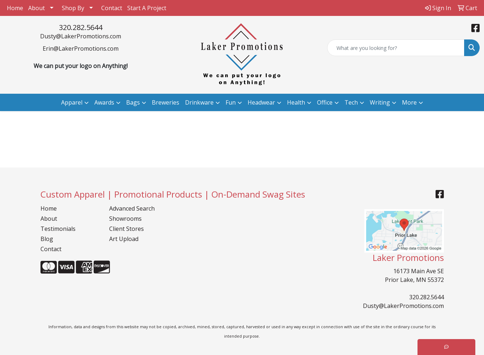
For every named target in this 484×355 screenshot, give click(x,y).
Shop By (73, 8)
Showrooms (125, 219)
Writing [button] (380, 102)
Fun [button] (231, 102)
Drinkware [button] (199, 102)
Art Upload (123, 239)
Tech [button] (351, 102)
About (36, 8)
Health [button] (296, 102)
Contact (111, 8)
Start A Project (146, 8)
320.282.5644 (80, 27)
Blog (46, 239)
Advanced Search (132, 208)
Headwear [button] (261, 102)
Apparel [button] (71, 102)
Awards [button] (104, 102)
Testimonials (58, 229)
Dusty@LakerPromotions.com (80, 36)
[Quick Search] (395, 47)
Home (15, 8)
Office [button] (325, 102)
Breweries (165, 102)
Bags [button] (133, 102)
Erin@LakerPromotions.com (81, 48)
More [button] (409, 102)
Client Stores (126, 229)
